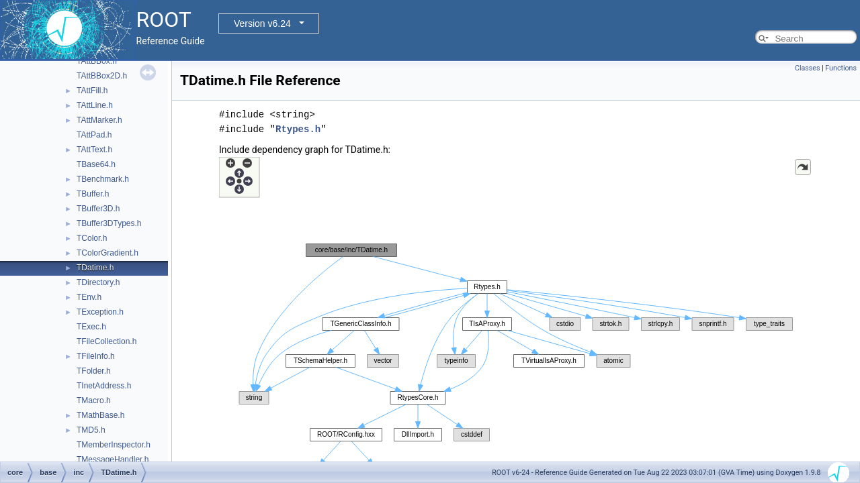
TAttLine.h (95, 105)
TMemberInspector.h (113, 444)
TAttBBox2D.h (102, 75)
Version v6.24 (262, 23)
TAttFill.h (92, 90)
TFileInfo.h (96, 356)
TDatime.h (95, 267)
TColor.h (92, 238)
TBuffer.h (93, 194)
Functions (841, 68)
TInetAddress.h (104, 385)
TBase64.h (96, 164)
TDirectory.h (98, 282)
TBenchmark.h (103, 179)
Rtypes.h (297, 129)
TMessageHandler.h (112, 459)
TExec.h (91, 326)
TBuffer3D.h (98, 208)
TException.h (100, 312)
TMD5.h (91, 430)
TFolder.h (94, 371)
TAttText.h (94, 149)
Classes (807, 68)
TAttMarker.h (99, 120)
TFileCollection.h (106, 341)
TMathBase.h (100, 415)
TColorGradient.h (107, 253)
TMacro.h (94, 400)
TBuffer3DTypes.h (109, 223)
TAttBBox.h (97, 61)
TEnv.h (89, 297)
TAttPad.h (94, 135)
